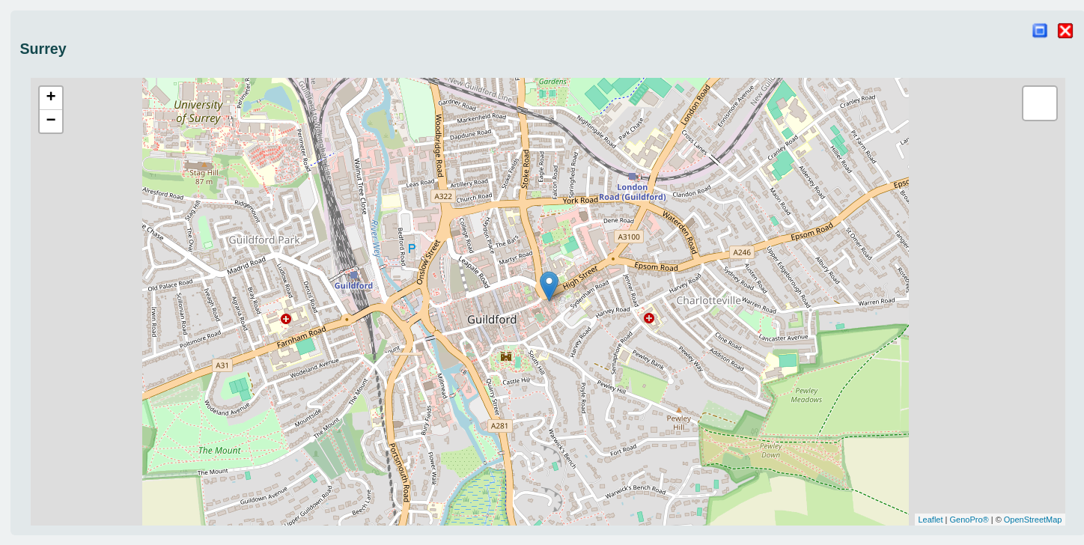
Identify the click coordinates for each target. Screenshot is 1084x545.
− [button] (50, 121)
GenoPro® (969, 519)
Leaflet (931, 519)
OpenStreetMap (1033, 519)
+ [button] (50, 98)
